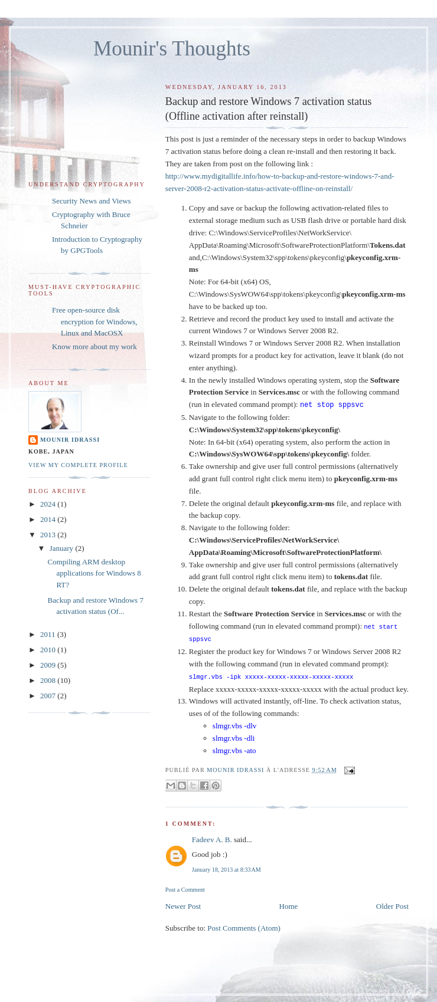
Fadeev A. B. (212, 837)
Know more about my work (94, 346)
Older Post (392, 903)
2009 (48, 665)
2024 (48, 504)
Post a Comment (185, 887)
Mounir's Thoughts (171, 48)
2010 (48, 649)
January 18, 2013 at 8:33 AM (226, 867)
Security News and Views (91, 200)
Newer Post (183, 903)
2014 (48, 519)
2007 (48, 695)
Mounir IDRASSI (70, 439)
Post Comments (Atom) (244, 925)
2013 (48, 534)
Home (288, 903)
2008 (48, 680)
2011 (48, 634)
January (63, 548)
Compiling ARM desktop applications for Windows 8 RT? (94, 573)
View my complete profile (78, 465)
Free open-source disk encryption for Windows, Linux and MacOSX (95, 321)
